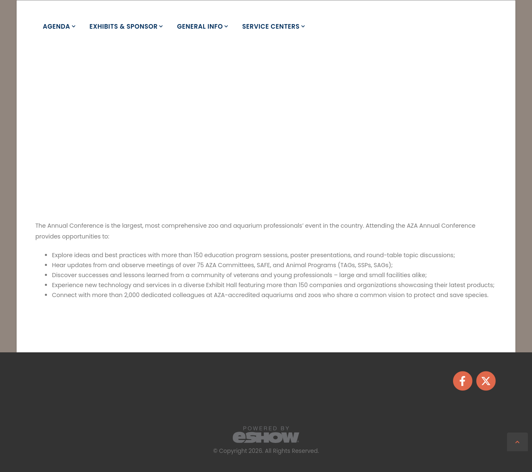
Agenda (56, 26)
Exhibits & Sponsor (123, 26)
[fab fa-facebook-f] (463, 380)
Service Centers (271, 26)
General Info (200, 26)
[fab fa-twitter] (486, 380)
